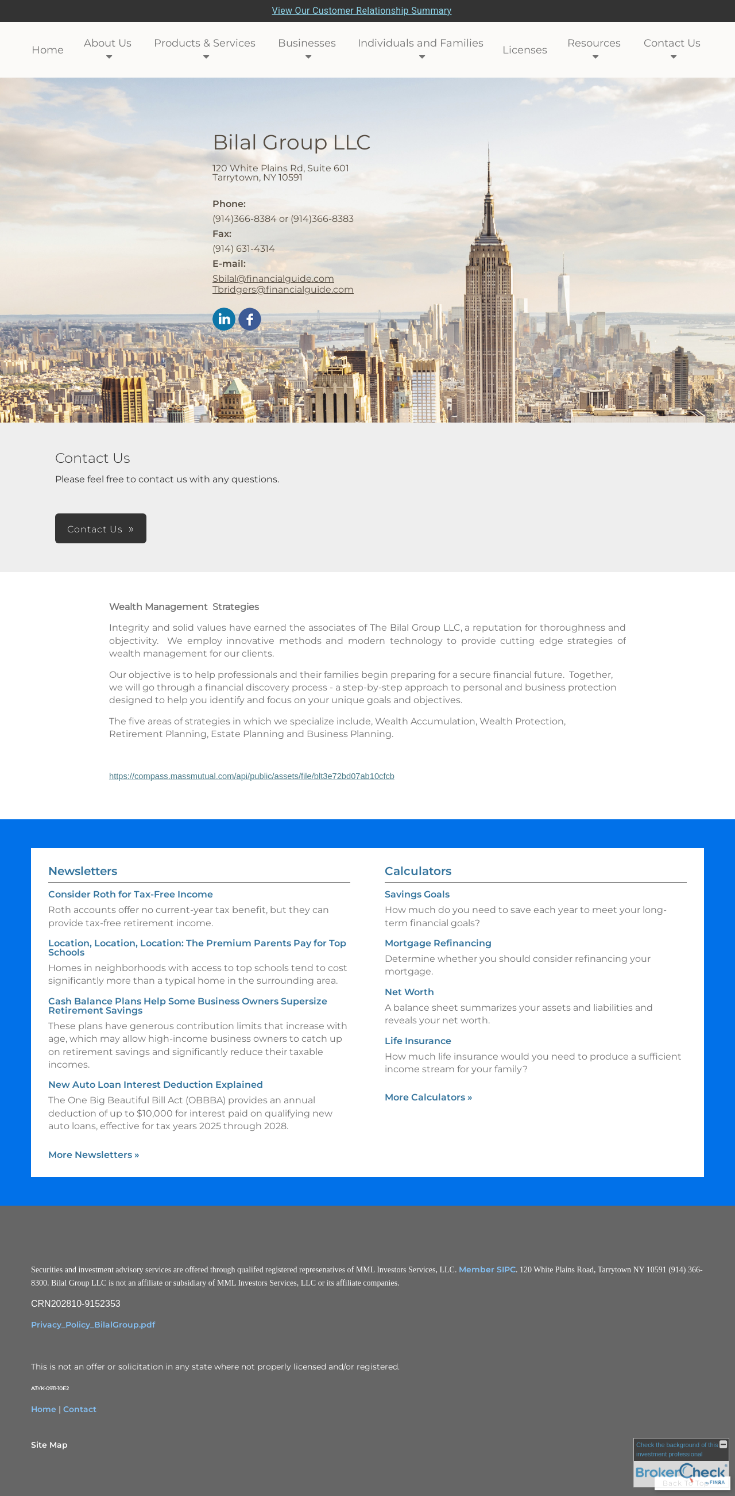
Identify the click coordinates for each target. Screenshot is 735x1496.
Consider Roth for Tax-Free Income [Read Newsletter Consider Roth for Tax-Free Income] (130, 894)
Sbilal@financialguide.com (273, 278)
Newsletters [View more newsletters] (82, 871)
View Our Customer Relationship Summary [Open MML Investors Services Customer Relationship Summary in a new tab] (362, 10)
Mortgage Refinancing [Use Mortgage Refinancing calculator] (438, 943)
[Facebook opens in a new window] (249, 320)
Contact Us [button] (95, 529)
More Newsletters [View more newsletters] (94, 1154)
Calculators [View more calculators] (418, 871)
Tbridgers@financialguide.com (283, 289)
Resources (594, 43)
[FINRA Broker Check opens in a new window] (681, 1462)
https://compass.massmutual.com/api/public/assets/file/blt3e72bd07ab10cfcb (251, 776)
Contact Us (672, 43)
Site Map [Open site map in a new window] (49, 1445)
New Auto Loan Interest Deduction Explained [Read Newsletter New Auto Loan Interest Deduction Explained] (155, 1084)
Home (48, 50)
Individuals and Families (420, 43)
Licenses (524, 50)
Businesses (307, 43)
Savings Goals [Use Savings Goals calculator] (417, 894)
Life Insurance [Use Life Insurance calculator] (418, 1040)
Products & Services (205, 43)
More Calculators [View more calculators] (429, 1097)
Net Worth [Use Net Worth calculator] (409, 992)
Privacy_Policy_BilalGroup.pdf (93, 1324)
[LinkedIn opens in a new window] (223, 320)
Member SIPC (487, 1269)
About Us (107, 43)
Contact (79, 1409)
